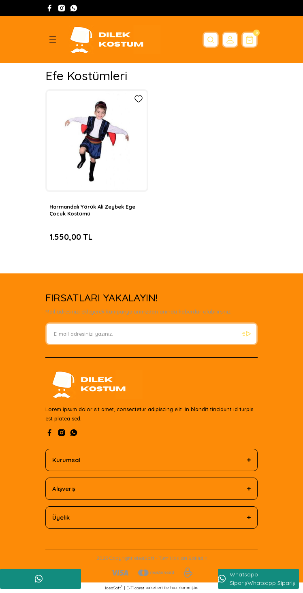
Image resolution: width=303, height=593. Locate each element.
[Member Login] (230, 40)
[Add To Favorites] (138, 99)
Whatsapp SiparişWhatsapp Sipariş (256, 579)
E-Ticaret (135, 588)
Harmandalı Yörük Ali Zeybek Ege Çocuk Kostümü (92, 210)
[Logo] (111, 39)
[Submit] (246, 333)
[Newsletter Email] (151, 333)
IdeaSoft (113, 588)
